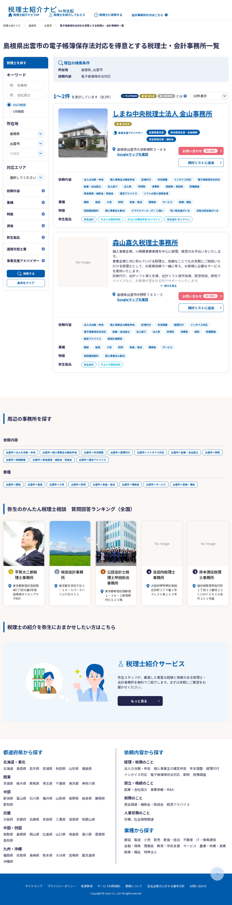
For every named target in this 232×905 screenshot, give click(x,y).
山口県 (61, 834)
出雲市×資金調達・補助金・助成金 (52, 459)
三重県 (61, 819)
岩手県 (34, 768)
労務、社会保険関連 (139, 819)
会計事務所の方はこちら (147, 15)
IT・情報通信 (206, 839)
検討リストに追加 (201, 162)
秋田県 (61, 768)
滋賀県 (74, 819)
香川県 (87, 834)
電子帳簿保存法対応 (165, 774)
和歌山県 (88, 819)
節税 (186, 774)
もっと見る (139, 701)
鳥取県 (8, 834)
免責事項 (86, 886)
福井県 (47, 798)
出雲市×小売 (56, 484)
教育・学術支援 (168, 845)
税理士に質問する (108, 15)
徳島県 (74, 834)
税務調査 (199, 774)
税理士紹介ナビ (11, 25)
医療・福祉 (132, 851)
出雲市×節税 (212, 452)
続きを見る (170, 285)
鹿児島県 (88, 855)
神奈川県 (88, 783)
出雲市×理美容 (130, 484)
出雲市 (48, 25)
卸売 (157, 839)
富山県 (21, 798)
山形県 (74, 768)
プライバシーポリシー (61, 886)
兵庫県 (34, 819)
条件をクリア (25, 283)
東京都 (74, 783)
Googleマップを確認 (132, 154)
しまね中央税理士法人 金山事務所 (162, 113)
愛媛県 (100, 834)
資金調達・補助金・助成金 (144, 804)
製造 (137, 839)
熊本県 (47, 855)
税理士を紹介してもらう (67, 15)
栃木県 (21, 783)
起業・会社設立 (135, 789)
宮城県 (47, 768)
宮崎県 (74, 855)
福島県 (87, 768)
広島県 (47, 834)
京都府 (21, 819)
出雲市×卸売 (78, 484)
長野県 (74, 798)
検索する (29, 273)
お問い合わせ (198, 886)
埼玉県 (47, 783)
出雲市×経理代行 (120, 452)
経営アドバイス (178, 804)
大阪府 (8, 819)
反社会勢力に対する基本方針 (166, 886)
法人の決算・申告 (137, 768)
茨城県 (8, 783)
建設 (127, 839)
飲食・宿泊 (172, 839)
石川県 (34, 798)
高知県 (8, 840)
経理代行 (212, 768)
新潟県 (8, 798)
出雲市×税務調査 (16, 459)
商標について (133, 886)
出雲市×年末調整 (93, 452)
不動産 (188, 839)
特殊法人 (150, 851)
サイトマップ (33, 886)
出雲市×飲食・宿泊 (104, 484)
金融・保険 (132, 845)
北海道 (8, 768)
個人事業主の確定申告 (170, 768)
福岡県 (8, 855)
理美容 (149, 845)
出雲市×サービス (156, 484)
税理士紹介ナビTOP (23, 15)
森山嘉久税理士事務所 (145, 242)
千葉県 (61, 783)
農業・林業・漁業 (213, 845)
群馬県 (34, 783)
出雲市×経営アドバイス (92, 459)
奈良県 (47, 819)
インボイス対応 (135, 774)
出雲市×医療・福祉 (184, 484)
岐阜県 (87, 798)
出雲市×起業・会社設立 (184, 452)
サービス (189, 845)
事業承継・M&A (162, 789)
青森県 (21, 768)
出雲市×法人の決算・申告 (20, 452)
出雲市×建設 (13, 484)
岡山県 (34, 834)
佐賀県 (21, 855)
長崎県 (34, 855)
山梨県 (61, 798)
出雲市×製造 (35, 484)
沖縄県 (8, 861)
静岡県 (100, 798)
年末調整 (196, 768)
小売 (147, 839)
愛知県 (8, 804)
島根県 (32, 25)
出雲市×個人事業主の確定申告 (59, 452)
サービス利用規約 (108, 886)
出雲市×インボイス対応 (150, 452)
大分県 (61, 855)
